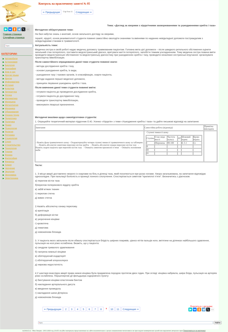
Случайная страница (14, 37)
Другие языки (12, 75)
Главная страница (12, 34)
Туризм (8, 151)
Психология (11, 128)
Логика (8, 95)
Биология (10, 65)
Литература (11, 92)
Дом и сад (10, 72)
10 (112, 309)
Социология (11, 138)
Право (8, 125)
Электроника (11, 178)
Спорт (8, 141)
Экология (9, 171)
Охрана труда (12, 115)
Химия (8, 165)
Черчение (10, 168)
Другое (8, 78)
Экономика (10, 175)
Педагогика (10, 118)
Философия (11, 158)
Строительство (12, 145)
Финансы (9, 161)
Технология (11, 148)
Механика (10, 108)
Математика (11, 98)
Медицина (10, 101)
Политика (10, 121)
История (9, 85)
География (10, 68)
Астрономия (11, 62)
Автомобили (11, 58)
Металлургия (11, 105)
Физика (8, 155)
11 (118, 309)
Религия (9, 131)
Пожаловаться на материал (194, 331)
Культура (9, 88)
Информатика (12, 82)
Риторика (10, 135)
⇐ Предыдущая (51, 12)
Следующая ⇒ (84, 12)
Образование (12, 111)
